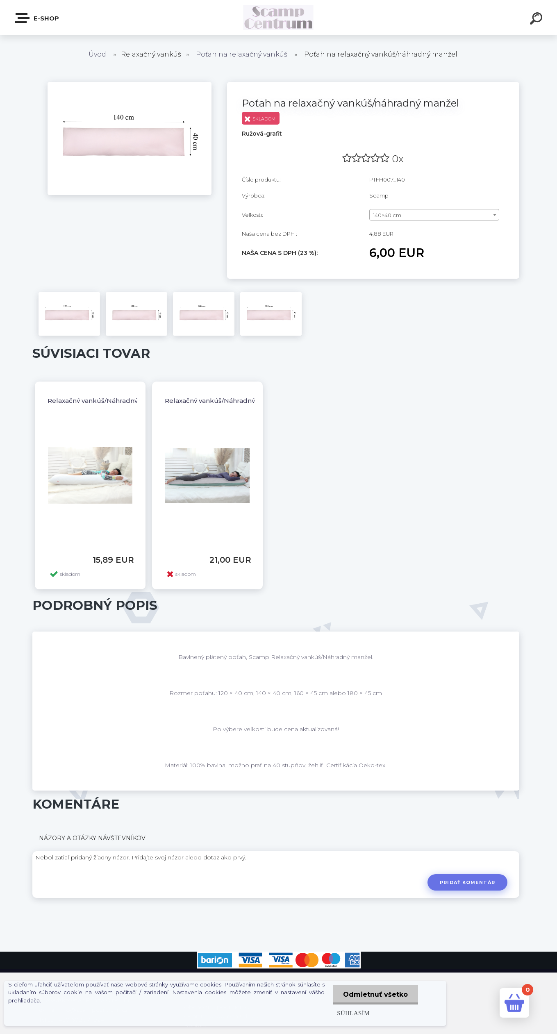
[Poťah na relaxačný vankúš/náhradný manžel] (129, 85)
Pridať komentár (467, 882)
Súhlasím (353, 1013)
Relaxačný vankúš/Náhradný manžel (105, 400)
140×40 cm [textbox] (387, 215)
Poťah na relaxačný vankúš (241, 54)
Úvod (97, 54)
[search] (537, 19)
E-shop (37, 18)
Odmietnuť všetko (375, 994)
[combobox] (434, 214)
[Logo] (278, 17)
